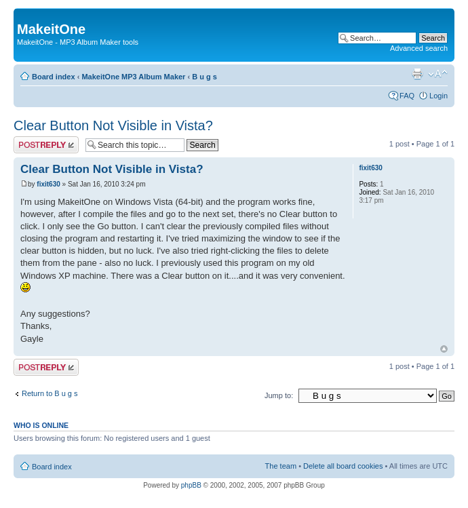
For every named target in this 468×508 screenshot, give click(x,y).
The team (280, 466)
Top (444, 349)
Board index (53, 77)
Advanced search (419, 48)
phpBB (191, 485)
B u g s (204, 77)
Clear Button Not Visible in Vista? (113, 125)
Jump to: (279, 395)
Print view (417, 74)
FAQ (406, 96)
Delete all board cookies (343, 466)
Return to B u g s (50, 393)
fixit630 (48, 184)
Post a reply (46, 144)
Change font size (438, 74)
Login (438, 96)
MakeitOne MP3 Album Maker (133, 77)
